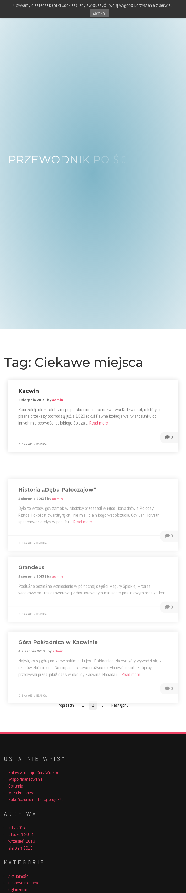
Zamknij (99, 13)
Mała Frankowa (21, 793)
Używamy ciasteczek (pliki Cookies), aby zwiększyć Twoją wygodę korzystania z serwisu (93, 5)
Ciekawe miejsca (32, 447)
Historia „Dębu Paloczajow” (57, 510)
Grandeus (31, 586)
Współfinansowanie (25, 779)
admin (57, 403)
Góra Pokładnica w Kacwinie (58, 662)
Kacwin (28, 394)
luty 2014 (17, 827)
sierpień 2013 (20, 848)
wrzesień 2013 (21, 841)
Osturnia (15, 786)
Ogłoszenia (17, 889)
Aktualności (18, 876)
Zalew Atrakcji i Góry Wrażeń (33, 772)
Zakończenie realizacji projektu (36, 799)
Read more (98, 426)
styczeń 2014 (21, 834)
